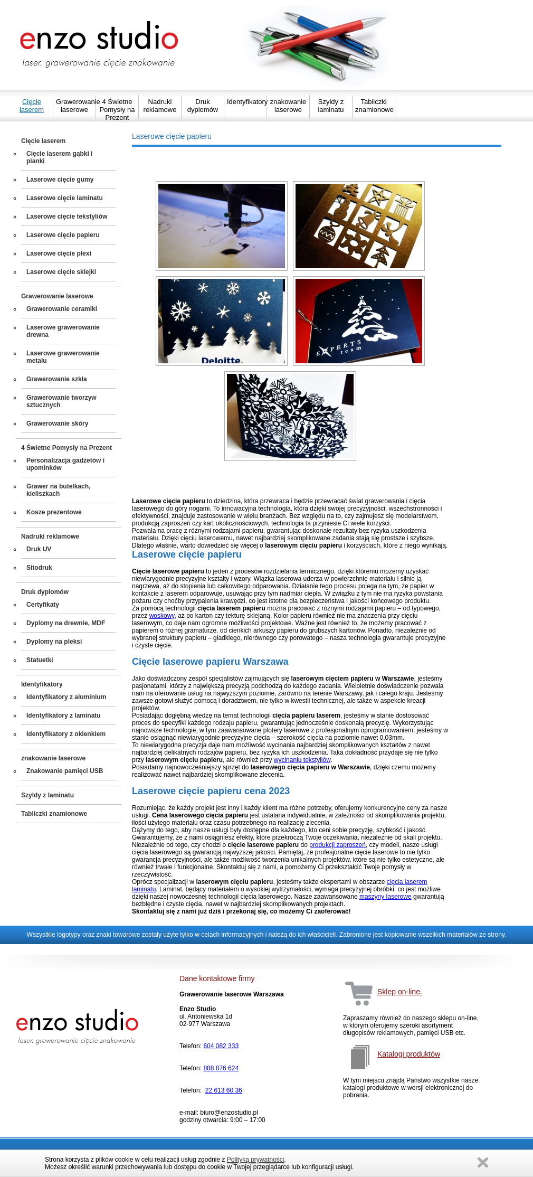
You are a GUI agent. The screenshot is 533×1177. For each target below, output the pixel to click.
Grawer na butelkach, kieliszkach (58, 490)
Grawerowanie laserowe (74, 106)
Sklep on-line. (399, 991)
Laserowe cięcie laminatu (64, 198)
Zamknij (483, 1162)
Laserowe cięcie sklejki (61, 272)
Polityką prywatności (255, 1159)
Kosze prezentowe (54, 512)
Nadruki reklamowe (160, 106)
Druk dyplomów (202, 106)
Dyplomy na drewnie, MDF (65, 623)
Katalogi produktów (408, 1054)
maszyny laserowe (385, 896)
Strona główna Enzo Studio (100, 44)
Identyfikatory (245, 102)
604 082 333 (221, 1046)
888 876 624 (221, 1068)
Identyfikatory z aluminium (66, 697)
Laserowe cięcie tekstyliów (66, 216)
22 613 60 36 (223, 1090)
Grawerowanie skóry (57, 423)
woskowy (162, 615)
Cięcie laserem (32, 106)
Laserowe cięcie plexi (58, 253)
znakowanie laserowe (288, 106)
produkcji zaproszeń (337, 845)
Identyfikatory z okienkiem (66, 734)
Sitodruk (39, 567)
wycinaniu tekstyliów (302, 760)
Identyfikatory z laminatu (63, 715)
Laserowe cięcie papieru (63, 235)
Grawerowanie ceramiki (61, 309)
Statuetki (39, 660)
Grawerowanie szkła (56, 379)
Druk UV (38, 549)
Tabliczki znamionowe (373, 106)
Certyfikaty (42, 604)
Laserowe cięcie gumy (59, 179)
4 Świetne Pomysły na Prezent (117, 109)
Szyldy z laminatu (331, 106)
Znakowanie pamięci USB (64, 771)
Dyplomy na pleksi (54, 641)
